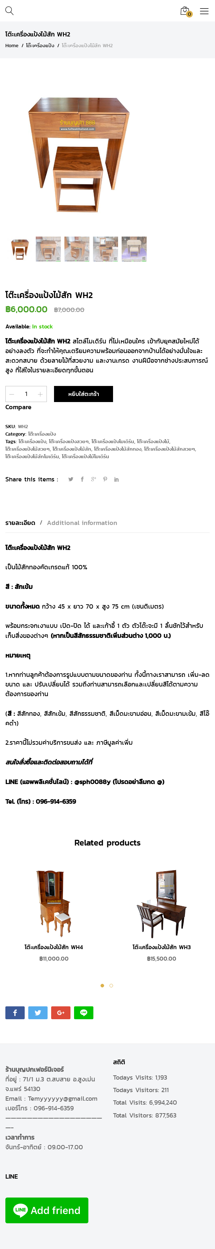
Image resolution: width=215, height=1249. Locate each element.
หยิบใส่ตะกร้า (83, 394)
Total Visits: (131, 1102)
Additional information (82, 522)
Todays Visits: (134, 1077)
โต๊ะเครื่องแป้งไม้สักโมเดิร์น (32, 456)
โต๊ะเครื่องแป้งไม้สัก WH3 (162, 947)
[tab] (24, 523)
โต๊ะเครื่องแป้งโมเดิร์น (113, 441)
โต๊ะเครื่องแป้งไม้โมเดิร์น (85, 456)
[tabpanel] (54, 919)
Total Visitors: (134, 1115)
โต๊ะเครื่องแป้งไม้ (153, 441)
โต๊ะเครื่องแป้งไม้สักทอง (117, 449)
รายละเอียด (20, 522)
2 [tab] (112, 986)
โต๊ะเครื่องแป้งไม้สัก (72, 449)
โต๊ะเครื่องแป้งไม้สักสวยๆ (169, 449)
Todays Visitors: (137, 1090)
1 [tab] (103, 986)
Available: (17, 326)
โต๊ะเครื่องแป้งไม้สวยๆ (27, 449)
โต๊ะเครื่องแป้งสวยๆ (69, 441)
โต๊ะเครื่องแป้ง (42, 434)
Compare (18, 407)
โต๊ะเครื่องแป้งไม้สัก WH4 (54, 947)
